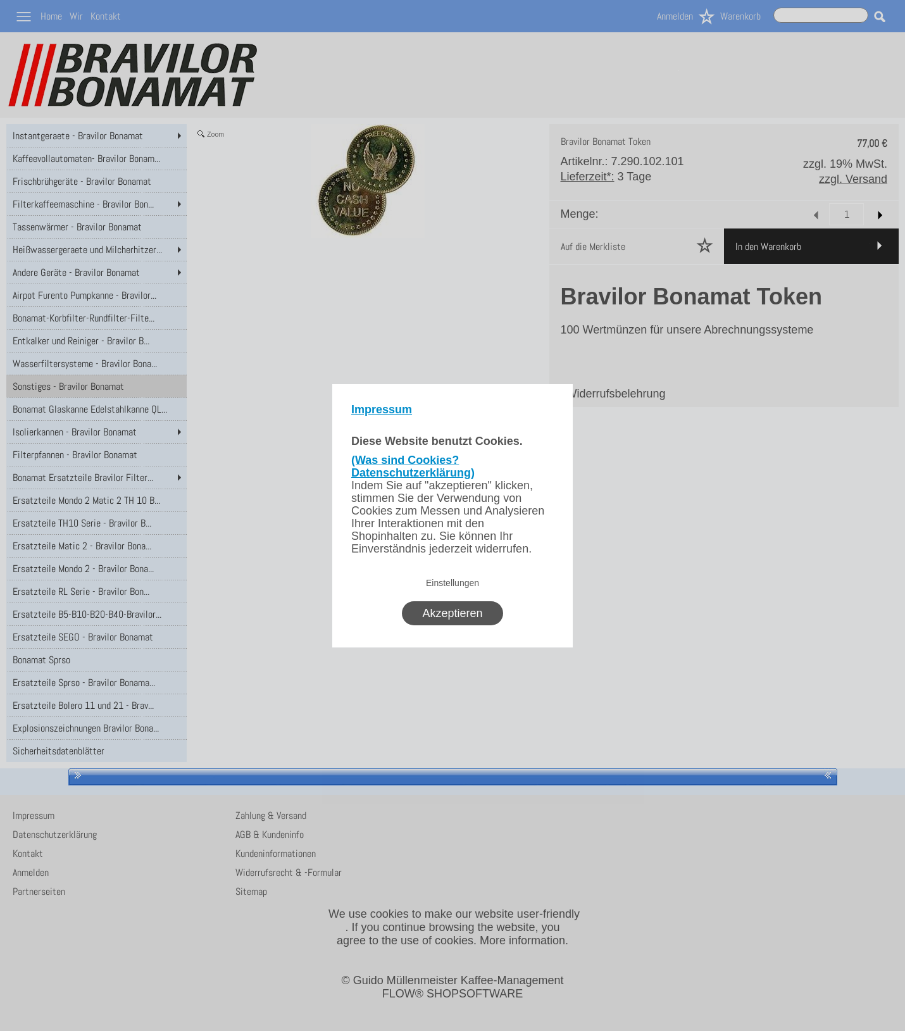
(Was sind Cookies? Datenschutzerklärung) (413, 466)
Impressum (381, 409)
